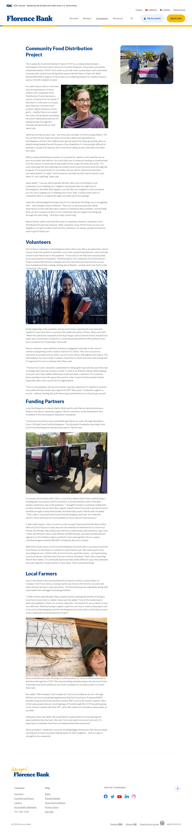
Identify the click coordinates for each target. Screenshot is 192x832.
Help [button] (47, 787)
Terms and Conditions (55, 803)
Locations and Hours (24, 798)
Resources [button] (118, 18)
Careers (18, 803)
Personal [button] (73, 18)
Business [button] (87, 18)
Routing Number (53, 798)
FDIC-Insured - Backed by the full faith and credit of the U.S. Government (45, 6)
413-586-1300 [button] (21, 811)
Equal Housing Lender (149, 824)
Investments (103, 18)
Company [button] (19, 787)
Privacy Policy (52, 807)
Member (116, 824)
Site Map (49, 811)
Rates (48, 794)
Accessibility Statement (25, 807)
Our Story (19, 794)
